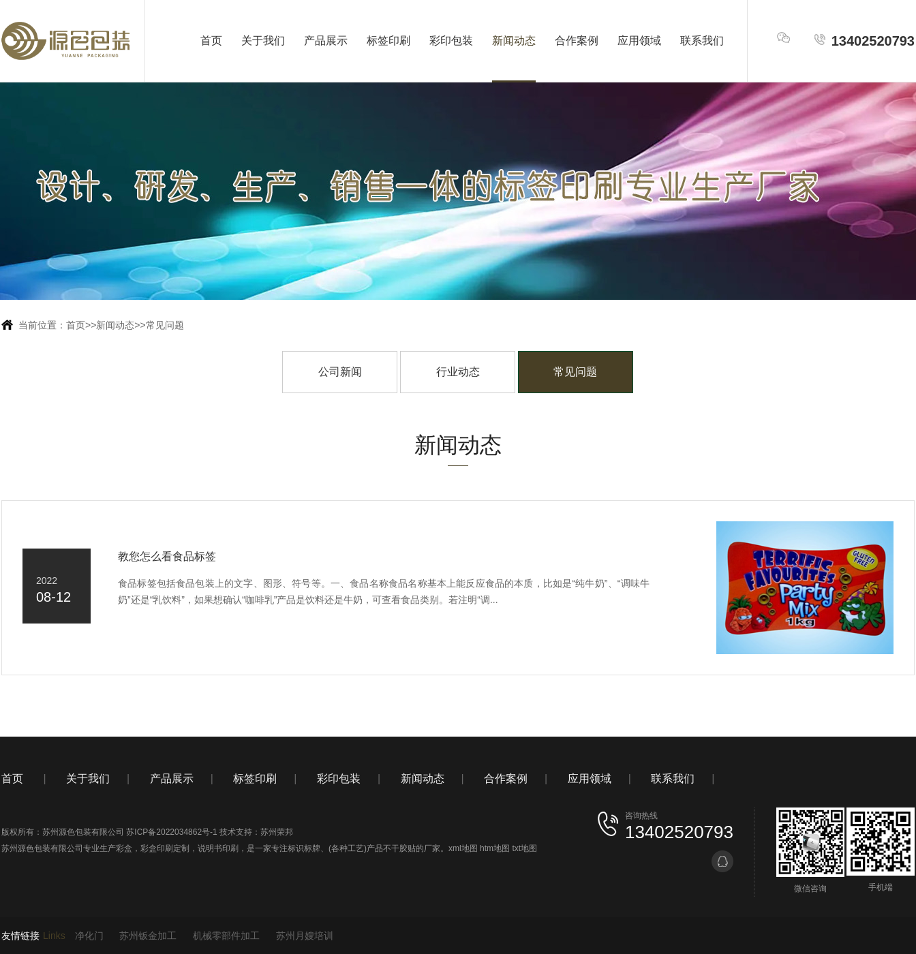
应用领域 (639, 40)
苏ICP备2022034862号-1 (171, 832)
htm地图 (495, 848)
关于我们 (263, 40)
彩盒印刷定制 (164, 848)
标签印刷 (388, 40)
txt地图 (524, 848)
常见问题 (165, 325)
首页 (211, 40)
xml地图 (463, 848)
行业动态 (458, 372)
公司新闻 (340, 372)
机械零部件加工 (226, 935)
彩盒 (124, 848)
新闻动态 (514, 40)
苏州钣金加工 (148, 935)
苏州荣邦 (276, 832)
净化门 (89, 935)
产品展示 (326, 40)
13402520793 (864, 40)
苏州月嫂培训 (304, 935)
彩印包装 (451, 40)
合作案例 (576, 40)
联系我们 (702, 40)
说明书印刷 (218, 848)
